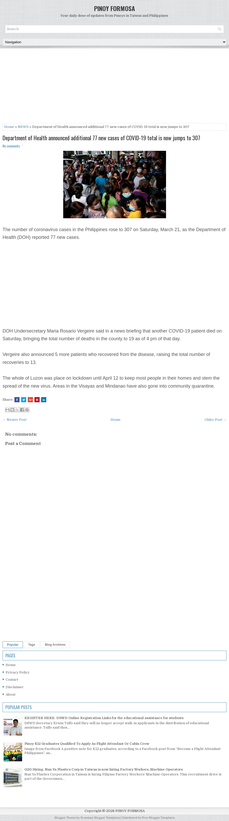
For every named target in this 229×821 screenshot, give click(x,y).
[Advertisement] (114, 87)
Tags (31, 645)
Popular (13, 645)
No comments (11, 146)
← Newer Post (14, 420)
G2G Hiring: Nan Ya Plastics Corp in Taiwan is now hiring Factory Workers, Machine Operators (103, 769)
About (10, 694)
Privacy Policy (18, 672)
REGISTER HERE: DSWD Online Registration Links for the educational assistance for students (104, 718)
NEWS (23, 127)
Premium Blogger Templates (100, 817)
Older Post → (215, 420)
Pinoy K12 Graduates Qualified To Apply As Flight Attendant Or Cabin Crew (86, 744)
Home (9, 127)
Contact (12, 680)
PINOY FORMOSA (114, 8)
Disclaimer (15, 687)
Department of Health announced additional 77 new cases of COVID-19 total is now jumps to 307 (101, 138)
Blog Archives (55, 645)
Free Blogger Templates (158, 817)
